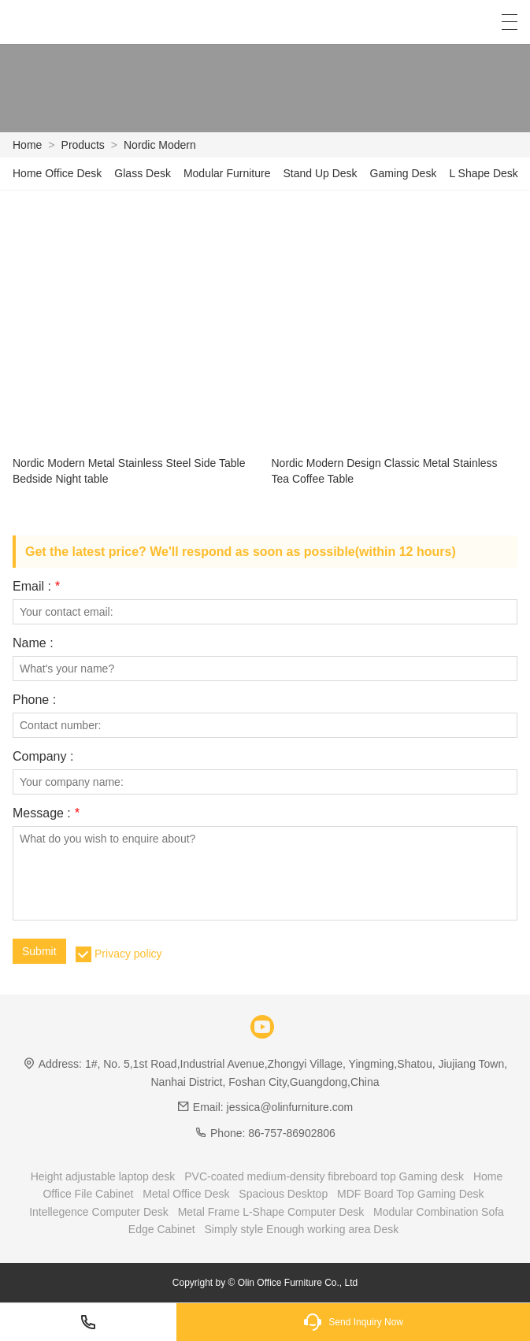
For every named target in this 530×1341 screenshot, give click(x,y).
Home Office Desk (57, 173)
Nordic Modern (160, 145)
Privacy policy (128, 953)
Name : (33, 643)
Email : (36, 586)
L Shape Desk (483, 173)
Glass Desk (142, 173)
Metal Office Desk (186, 1193)
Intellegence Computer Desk (99, 1212)
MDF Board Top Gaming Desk (410, 1193)
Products (83, 145)
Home (27, 145)
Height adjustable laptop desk (103, 1176)
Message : (46, 813)
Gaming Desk (403, 173)
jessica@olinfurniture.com (290, 1107)
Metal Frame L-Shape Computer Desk (271, 1212)
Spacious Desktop (283, 1193)
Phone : (34, 700)
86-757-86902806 (291, 1133)
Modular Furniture (227, 173)
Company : (43, 756)
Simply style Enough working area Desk (302, 1229)
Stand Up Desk (320, 173)
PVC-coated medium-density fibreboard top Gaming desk (324, 1176)
